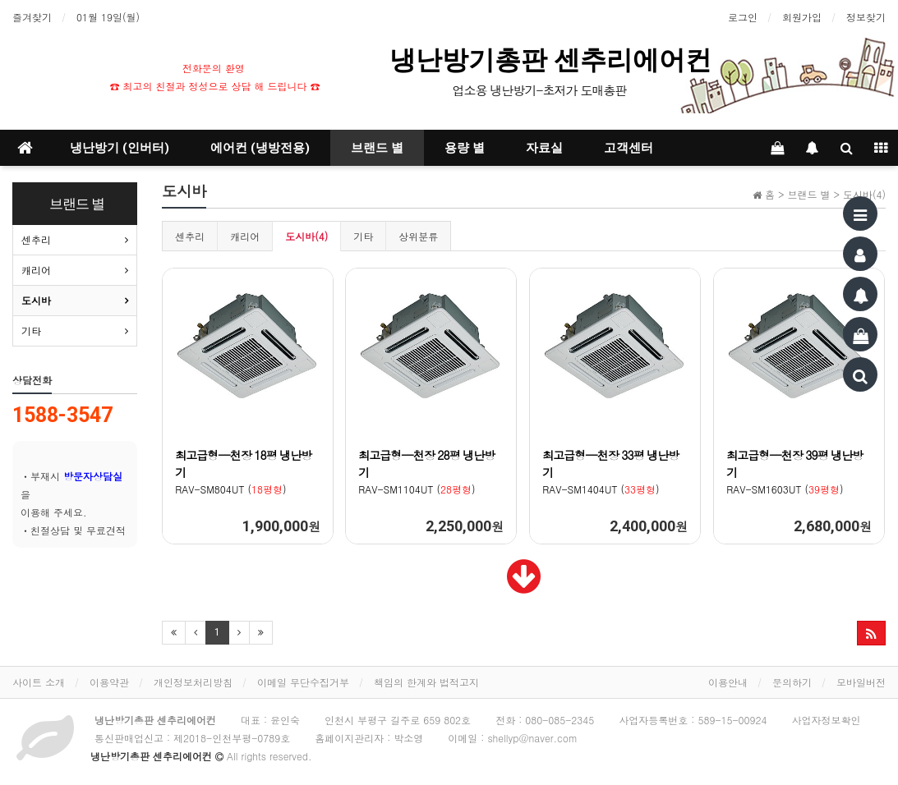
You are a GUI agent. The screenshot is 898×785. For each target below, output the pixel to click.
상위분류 (418, 236)
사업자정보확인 (826, 720)
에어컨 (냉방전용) (260, 147)
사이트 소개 (38, 682)
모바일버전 (861, 682)
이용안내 (728, 682)
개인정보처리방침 (193, 682)
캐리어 (245, 236)
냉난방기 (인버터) (119, 147)
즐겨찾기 (32, 17)
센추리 (190, 236)
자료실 (544, 147)
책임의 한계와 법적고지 (426, 682)
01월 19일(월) (108, 17)
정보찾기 (866, 17)
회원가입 (802, 17)
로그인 (743, 17)
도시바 (36, 300)
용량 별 (464, 147)
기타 (363, 236)
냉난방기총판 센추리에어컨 (554, 60)
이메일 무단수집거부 (303, 682)
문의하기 (792, 682)
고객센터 (628, 147)
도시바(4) (306, 236)
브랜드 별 (377, 147)
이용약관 (109, 682)
